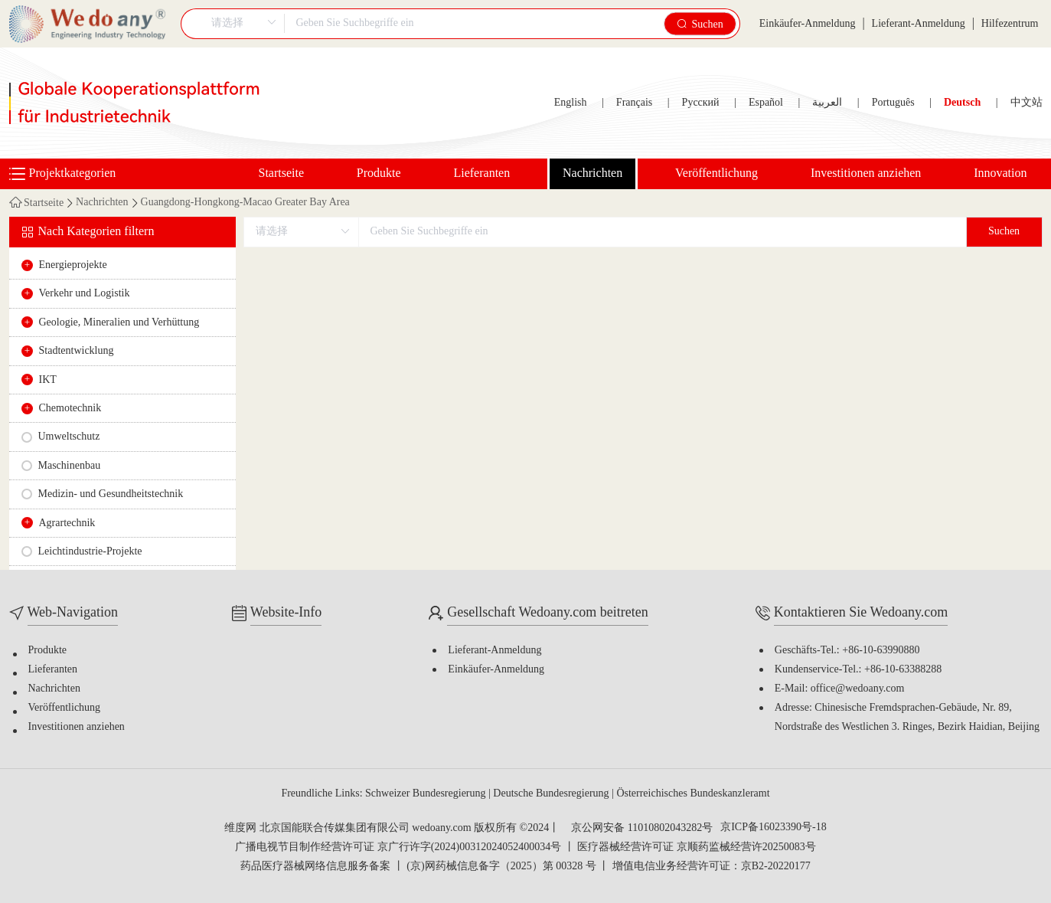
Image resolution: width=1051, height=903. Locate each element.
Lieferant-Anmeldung (918, 24)
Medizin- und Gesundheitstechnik (111, 494)
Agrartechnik (67, 523)
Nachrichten (592, 173)
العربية (827, 103)
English (570, 103)
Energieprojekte (73, 265)
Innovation (1000, 173)
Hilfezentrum (1010, 24)
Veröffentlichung (716, 173)
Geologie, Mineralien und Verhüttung (119, 323)
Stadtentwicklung (76, 351)
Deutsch (962, 103)
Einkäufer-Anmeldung (807, 24)
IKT (48, 380)
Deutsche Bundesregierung (552, 794)
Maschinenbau (69, 466)
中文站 (1026, 103)
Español (766, 103)
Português (893, 103)
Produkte (379, 173)
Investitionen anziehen (866, 173)
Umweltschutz (69, 437)
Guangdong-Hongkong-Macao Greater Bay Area (245, 203)
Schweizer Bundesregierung (426, 794)
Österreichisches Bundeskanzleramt (692, 794)
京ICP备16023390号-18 (773, 828)
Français (634, 103)
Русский (701, 103)
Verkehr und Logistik (84, 293)
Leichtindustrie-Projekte (90, 552)
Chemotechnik (70, 408)
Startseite (282, 173)
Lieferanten (481, 173)
